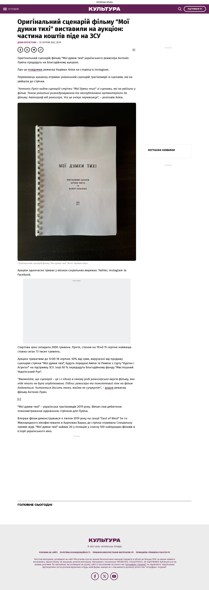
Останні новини (161, 150)
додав (109, 387)
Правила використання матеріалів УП (113, 552)
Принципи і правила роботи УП (153, 552)
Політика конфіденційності (75, 552)
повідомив (35, 69)
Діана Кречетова (27, 42)
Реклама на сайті (48, 552)
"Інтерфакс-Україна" (135, 564)
